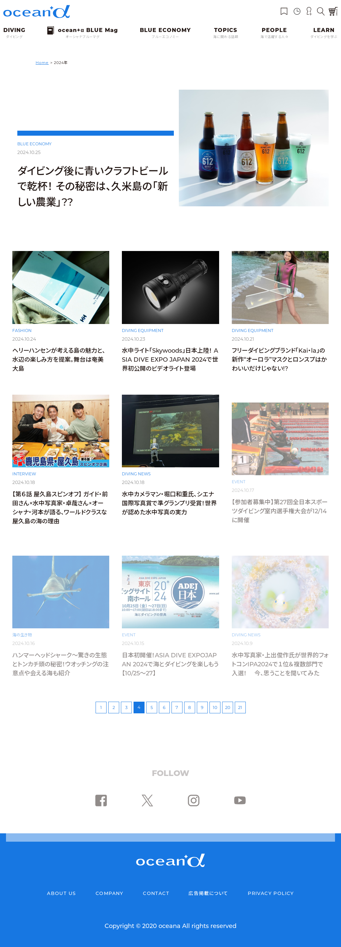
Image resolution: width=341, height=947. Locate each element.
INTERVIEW (24, 481)
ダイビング (14, 37)
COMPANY (110, 893)
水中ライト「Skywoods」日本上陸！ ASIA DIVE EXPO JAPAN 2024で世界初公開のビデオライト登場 (170, 363)
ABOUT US (61, 893)
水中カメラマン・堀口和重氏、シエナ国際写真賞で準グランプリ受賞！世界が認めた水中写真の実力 (169, 511)
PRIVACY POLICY (271, 893)
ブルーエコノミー (165, 37)
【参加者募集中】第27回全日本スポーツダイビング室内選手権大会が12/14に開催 (280, 511)
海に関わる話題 (225, 37)
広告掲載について (208, 893)
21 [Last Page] (240, 707)
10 (215, 707)
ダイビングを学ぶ (324, 37)
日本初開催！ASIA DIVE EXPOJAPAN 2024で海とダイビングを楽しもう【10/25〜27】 (170, 664)
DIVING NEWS (136, 482)
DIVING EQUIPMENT (143, 333)
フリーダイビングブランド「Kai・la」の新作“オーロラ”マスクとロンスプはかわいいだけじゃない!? (279, 364)
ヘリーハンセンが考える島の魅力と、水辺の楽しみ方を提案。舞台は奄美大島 (58, 362)
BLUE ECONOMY (34, 143)
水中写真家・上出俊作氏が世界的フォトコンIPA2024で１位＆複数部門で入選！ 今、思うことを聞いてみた (280, 664)
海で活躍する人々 (274, 37)
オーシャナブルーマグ (83, 37)
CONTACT (156, 893)
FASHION (22, 332)
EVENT (238, 482)
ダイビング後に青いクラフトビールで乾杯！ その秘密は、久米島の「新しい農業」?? (92, 186)
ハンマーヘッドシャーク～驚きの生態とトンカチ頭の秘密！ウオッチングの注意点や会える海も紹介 (60, 664)
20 (227, 707)
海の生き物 (22, 634)
